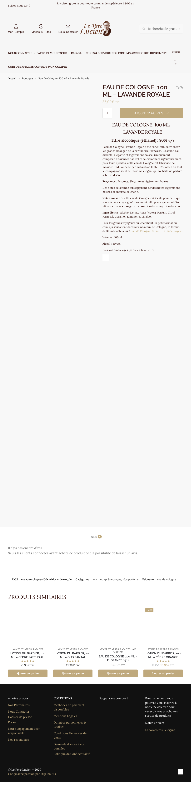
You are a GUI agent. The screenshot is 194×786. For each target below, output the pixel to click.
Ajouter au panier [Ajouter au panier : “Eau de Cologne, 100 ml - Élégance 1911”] (118, 669)
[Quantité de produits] (107, 109)
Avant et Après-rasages (106, 575)
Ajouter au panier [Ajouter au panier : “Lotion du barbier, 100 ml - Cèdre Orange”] (163, 669)
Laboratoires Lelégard (160, 726)
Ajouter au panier (151, 109)
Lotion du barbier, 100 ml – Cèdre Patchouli (27, 651)
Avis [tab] (96, 532)
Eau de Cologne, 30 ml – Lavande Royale (156, 226)
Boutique (27, 74)
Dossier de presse (20, 712)
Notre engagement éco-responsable (24, 727)
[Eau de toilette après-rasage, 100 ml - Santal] (181, 83)
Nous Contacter (68, 31)
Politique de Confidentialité (72, 749)
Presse (12, 718)
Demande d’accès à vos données (69, 742)
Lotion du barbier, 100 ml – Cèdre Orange (163, 651)
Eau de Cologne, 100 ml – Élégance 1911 (118, 654)
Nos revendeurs (18, 735)
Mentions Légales (65, 711)
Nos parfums (130, 575)
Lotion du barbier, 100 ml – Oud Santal (73, 651)
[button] (178, 57)
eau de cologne (166, 575)
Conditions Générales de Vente (70, 731)
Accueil (12, 74)
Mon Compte (16, 31)
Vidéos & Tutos (41, 31)
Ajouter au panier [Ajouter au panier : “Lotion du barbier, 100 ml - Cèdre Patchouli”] (27, 669)
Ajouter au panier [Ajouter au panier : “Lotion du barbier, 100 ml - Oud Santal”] (73, 669)
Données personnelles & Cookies (70, 720)
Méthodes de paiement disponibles (69, 703)
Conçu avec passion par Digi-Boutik (32, 769)
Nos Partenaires (19, 701)
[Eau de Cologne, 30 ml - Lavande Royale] (177, 83)
